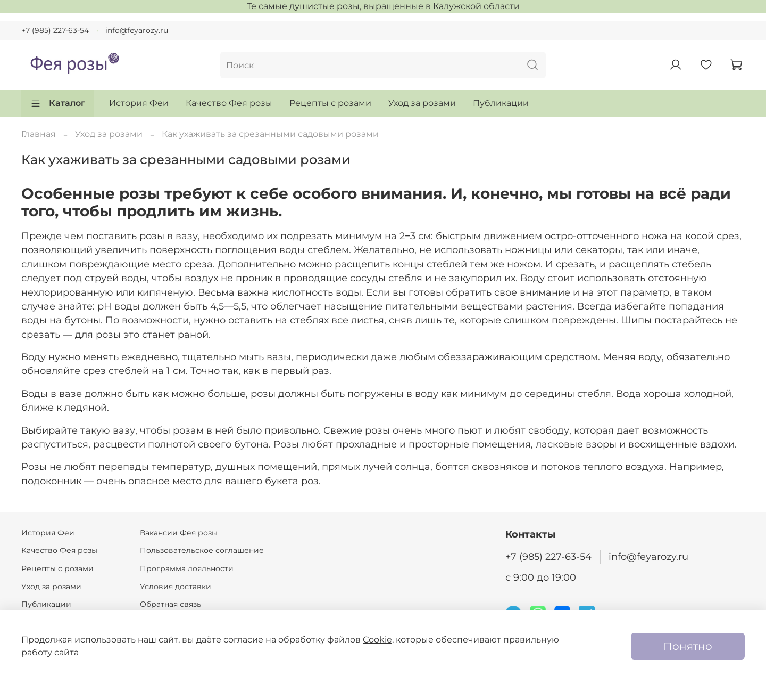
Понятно (687, 646)
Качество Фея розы (229, 103)
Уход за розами (422, 103)
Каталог (57, 103)
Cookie (377, 640)
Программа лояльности (187, 568)
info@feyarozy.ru (136, 30)
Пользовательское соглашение (202, 550)
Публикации (501, 103)
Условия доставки (175, 586)
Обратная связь (170, 604)
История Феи (139, 103)
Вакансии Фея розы (179, 533)
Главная (38, 134)
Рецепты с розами (330, 103)
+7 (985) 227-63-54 (55, 30)
